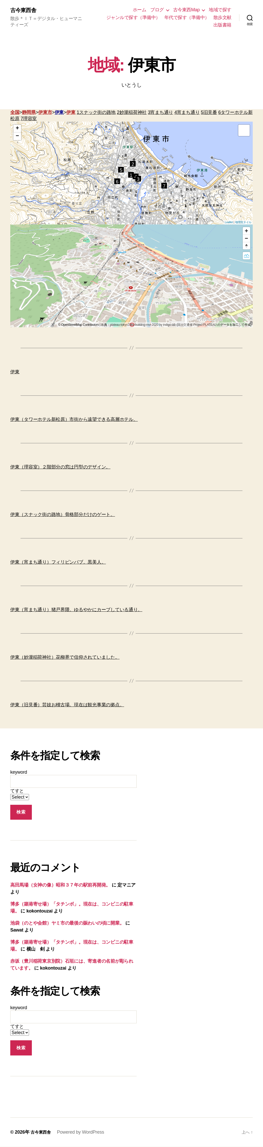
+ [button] (17, 129)
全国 (14, 112)
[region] (131, 276)
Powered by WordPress (83, 1132)
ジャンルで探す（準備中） (133, 17)
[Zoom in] (246, 231)
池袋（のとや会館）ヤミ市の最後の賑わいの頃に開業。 (67, 923)
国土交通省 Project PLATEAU (197, 325)
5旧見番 (209, 112)
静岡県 (29, 112)
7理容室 (29, 118)
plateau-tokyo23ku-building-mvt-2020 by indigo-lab (143, 325)
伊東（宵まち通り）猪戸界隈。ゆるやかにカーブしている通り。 (76, 609)
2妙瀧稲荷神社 (132, 112)
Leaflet (229, 222)
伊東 (59, 112)
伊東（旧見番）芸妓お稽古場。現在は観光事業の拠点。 (67, 705)
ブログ (157, 10)
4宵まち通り (187, 112)
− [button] (17, 136)
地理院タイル (243, 222)
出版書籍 (222, 25)
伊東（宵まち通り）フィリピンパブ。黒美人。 (58, 562)
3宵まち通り (160, 112)
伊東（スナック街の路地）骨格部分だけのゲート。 (62, 514)
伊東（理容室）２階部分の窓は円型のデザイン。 (60, 467)
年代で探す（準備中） (186, 17)
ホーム (139, 10)
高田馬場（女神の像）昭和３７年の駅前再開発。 (60, 885)
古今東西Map (186, 10)
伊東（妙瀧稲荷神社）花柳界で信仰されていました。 (65, 657)
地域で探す (220, 10)
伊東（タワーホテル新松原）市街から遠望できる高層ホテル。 (74, 419)
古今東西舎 (25, 10)
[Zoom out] (246, 238)
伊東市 (45, 112)
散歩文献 (222, 17)
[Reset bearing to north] (246, 246)
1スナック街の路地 (96, 112)
